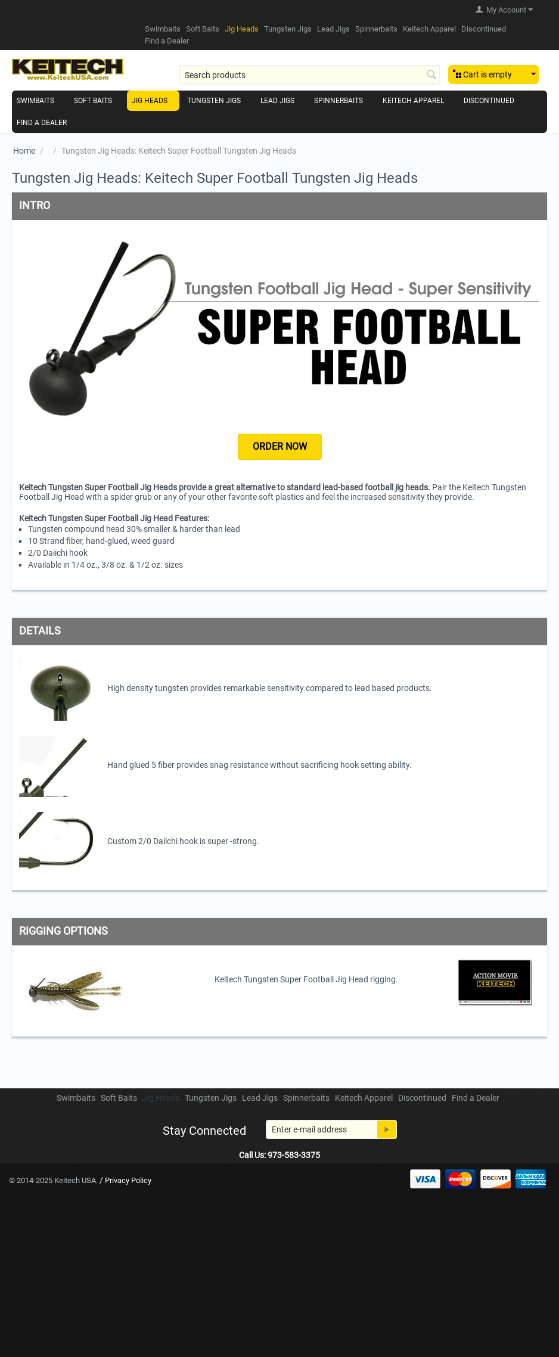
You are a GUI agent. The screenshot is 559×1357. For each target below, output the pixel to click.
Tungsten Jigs (288, 28)
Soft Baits (202, 28)
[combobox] (309, 75)
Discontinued (483, 28)
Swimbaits (163, 28)
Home (24, 150)
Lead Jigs (333, 28)
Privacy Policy (128, 1180)
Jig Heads (242, 28)
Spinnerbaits (376, 28)
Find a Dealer (167, 40)
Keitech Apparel (429, 28)
